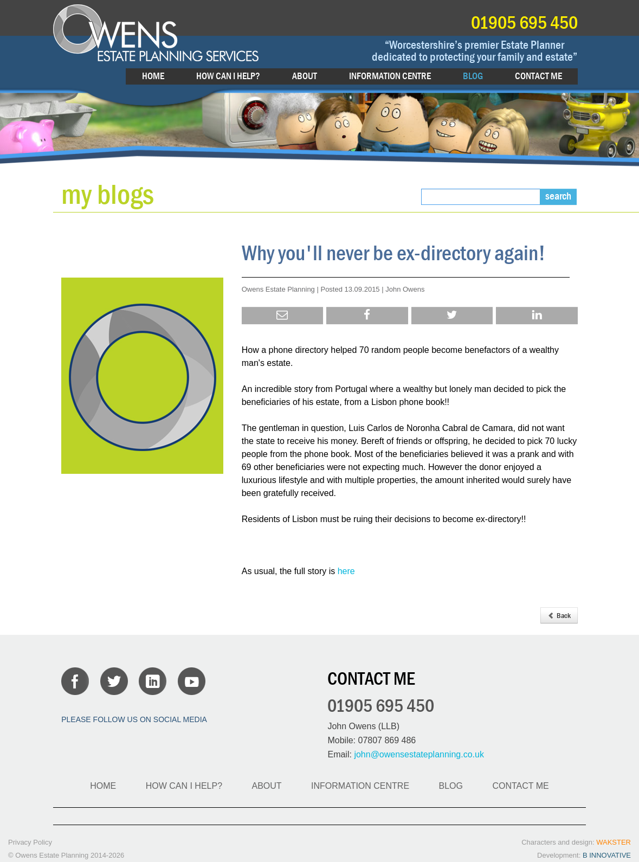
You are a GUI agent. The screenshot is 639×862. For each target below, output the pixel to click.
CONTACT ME (538, 76)
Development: (584, 855)
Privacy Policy (30, 842)
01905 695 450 (524, 22)
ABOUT (304, 76)
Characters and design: (576, 842)
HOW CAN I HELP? (228, 76)
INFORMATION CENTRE (390, 76)
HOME (153, 76)
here (346, 571)
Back (559, 615)
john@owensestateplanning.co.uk (419, 754)
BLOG (473, 76)
